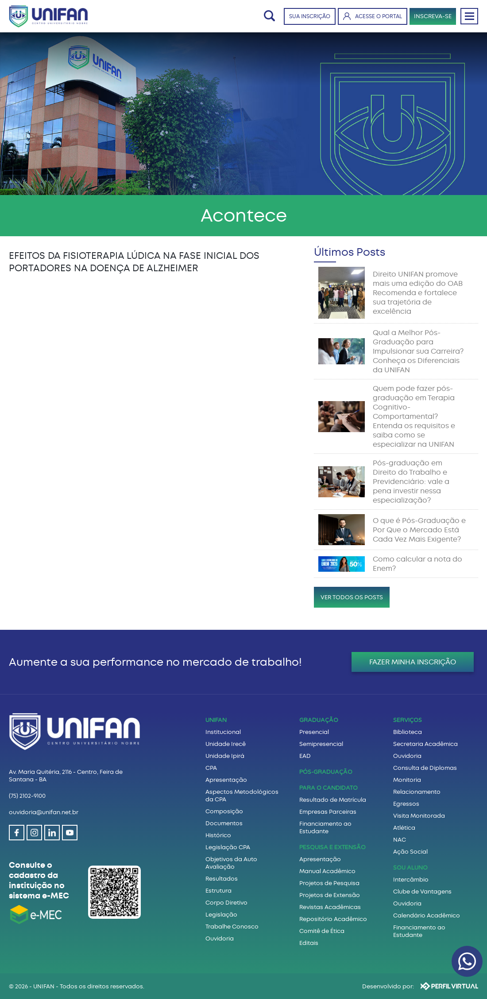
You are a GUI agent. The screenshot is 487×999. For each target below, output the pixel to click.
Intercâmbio (411, 879)
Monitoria (407, 780)
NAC (399, 839)
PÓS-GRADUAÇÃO (325, 772)
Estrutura (218, 890)
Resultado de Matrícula (332, 800)
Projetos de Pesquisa (329, 883)
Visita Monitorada (419, 815)
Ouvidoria (219, 938)
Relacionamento (417, 792)
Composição (224, 811)
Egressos (406, 804)
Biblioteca (407, 732)
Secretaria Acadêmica (425, 744)
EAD (305, 756)
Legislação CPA (227, 847)
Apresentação (226, 780)
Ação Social (410, 851)
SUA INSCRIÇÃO (309, 16)
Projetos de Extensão (329, 895)
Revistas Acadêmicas (330, 907)
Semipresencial (321, 744)
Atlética (404, 827)
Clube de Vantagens (422, 891)
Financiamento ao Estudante (325, 827)
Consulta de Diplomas (425, 768)
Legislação (221, 914)
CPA (211, 768)
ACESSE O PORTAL (372, 16)
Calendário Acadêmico (426, 915)
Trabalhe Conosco (232, 926)
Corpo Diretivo (226, 902)
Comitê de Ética (321, 931)
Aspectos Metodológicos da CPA (241, 795)
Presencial (314, 732)
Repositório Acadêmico (333, 919)
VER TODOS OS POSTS (352, 597)
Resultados (221, 878)
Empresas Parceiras (327, 812)
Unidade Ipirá (224, 756)
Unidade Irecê (225, 744)
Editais (308, 943)
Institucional (223, 732)
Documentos (224, 823)
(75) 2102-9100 (27, 796)
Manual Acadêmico (327, 871)
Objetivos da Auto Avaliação (231, 862)
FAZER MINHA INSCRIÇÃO (412, 662)
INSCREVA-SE (433, 16)
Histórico (218, 835)
